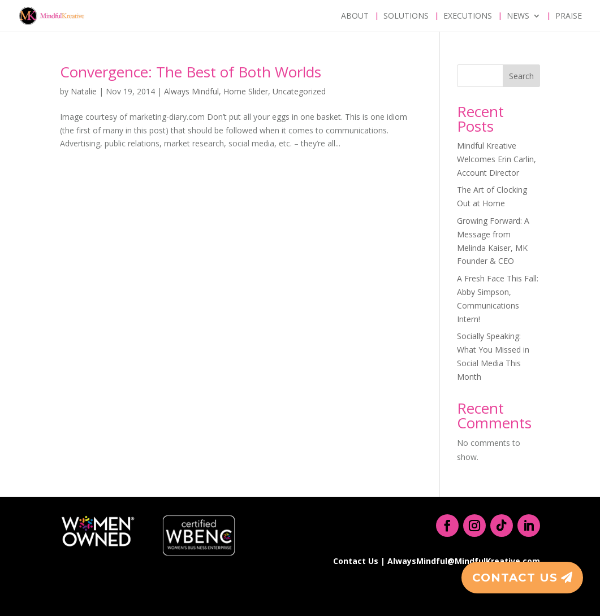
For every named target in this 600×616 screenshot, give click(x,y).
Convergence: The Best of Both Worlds (190, 72)
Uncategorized (299, 91)
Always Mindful (191, 91)
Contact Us (515, 577)
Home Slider (245, 91)
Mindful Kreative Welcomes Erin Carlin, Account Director (496, 159)
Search (521, 76)
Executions (467, 16)
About (355, 16)
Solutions (406, 16)
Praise (568, 16)
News (518, 16)
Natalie (84, 91)
